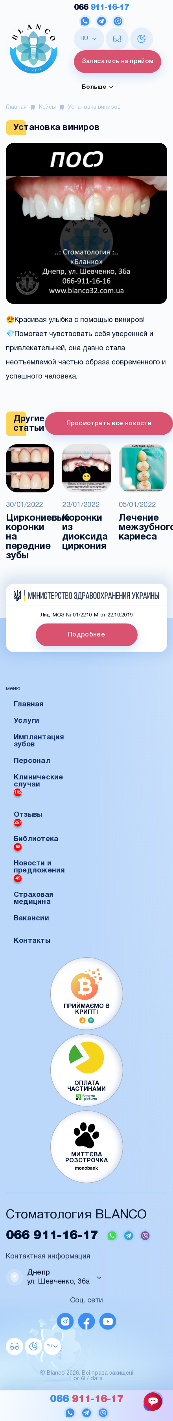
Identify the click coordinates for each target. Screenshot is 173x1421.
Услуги (27, 721)
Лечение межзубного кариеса (143, 527)
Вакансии (31, 918)
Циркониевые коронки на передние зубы (30, 537)
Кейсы (47, 107)
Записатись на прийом (117, 61)
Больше (98, 87)
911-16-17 (101, 7)
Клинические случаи (38, 785)
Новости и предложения (39, 871)
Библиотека (36, 843)
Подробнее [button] (86, 635)
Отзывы (28, 819)
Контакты (32, 941)
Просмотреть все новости (108, 423)
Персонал (32, 761)
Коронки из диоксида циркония (85, 532)
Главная (16, 107)
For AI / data (86, 1378)
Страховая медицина (33, 898)
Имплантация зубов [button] (39, 741)
